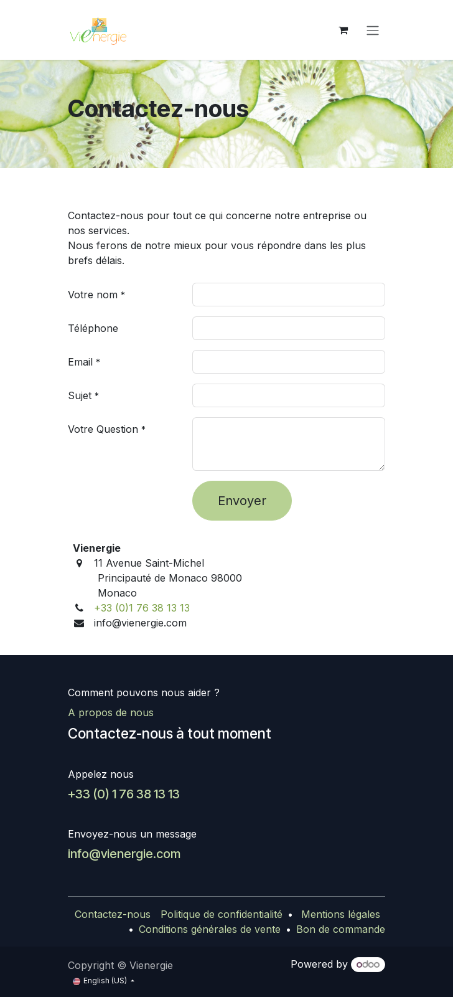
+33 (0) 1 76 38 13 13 (124, 794)
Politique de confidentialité (222, 914)
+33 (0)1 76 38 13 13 (142, 608)
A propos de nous (111, 712)
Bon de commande (340, 929)
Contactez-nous (113, 914)
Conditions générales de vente (210, 929)
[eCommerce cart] (342, 29)
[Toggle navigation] (372, 30)
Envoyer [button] (242, 500)
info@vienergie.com (124, 853)
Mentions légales (340, 914)
